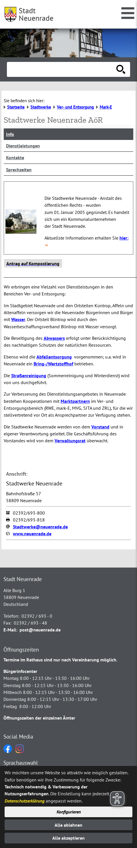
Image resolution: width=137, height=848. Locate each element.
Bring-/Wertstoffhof (53, 364)
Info (10, 134)
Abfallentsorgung (54, 357)
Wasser (18, 319)
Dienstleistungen (23, 146)
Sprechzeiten (19, 169)
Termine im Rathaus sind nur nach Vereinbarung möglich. (60, 660)
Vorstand (100, 427)
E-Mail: (10, 630)
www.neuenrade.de (32, 533)
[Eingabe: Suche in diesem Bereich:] (62, 69)
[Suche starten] (121, 69)
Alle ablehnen (68, 825)
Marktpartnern (75, 401)
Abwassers (54, 338)
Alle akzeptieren (68, 838)
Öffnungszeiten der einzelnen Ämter (39, 718)
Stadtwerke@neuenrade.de (40, 527)
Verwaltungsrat (70, 440)
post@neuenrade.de (40, 630)
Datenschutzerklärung (25, 801)
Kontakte (15, 157)
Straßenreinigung (28, 375)
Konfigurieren (69, 812)
